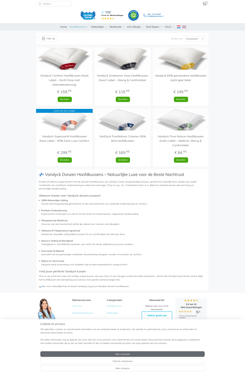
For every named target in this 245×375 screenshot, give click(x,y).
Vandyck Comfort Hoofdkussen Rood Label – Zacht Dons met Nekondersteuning (64, 80)
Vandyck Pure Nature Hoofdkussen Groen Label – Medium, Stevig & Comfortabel (181, 141)
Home (63, 26)
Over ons (77, 306)
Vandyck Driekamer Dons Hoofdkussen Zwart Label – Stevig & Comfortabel (122, 78)
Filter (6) (48, 38)
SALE (169, 26)
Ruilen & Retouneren (82, 313)
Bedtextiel (117, 26)
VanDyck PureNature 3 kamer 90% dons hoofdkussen (122, 139)
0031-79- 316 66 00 (52, 341)
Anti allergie (113, 326)
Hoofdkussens (79, 26)
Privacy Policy (79, 326)
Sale (109, 341)
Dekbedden (99, 26)
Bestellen (64, 99)
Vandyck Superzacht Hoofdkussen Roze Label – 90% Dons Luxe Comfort (64, 139)
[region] (102, 362)
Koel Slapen (154, 26)
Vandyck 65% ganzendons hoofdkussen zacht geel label (180, 78)
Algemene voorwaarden (85, 320)
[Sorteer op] (194, 38)
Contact (76, 333)
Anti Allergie (135, 26)
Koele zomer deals (116, 333)
